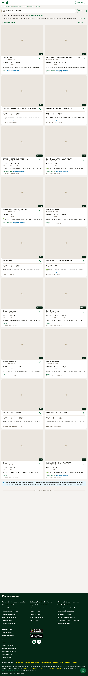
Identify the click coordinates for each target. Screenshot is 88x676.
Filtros (81, 11)
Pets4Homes (19, 662)
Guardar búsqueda (8, 22)
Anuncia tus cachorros (9, 651)
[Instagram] (39, 642)
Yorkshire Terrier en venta (10, 611)
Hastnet (27, 662)
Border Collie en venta (9, 617)
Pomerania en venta (8, 614)
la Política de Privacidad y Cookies (50, 668)
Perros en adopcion (64, 623)
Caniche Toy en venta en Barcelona (69, 620)
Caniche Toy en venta (9, 623)
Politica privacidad (8, 636)
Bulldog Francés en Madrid (66, 608)
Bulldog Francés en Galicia (66, 617)
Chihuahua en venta (8, 605)
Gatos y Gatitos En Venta (41, 602)
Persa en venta (34, 620)
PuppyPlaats (35, 662)
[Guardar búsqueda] (83, 670)
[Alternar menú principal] (3, 2)
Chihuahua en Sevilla (64, 614)
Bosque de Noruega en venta (39, 605)
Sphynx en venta (35, 611)
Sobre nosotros (7, 632)
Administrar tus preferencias (11, 670)
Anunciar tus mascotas (9, 648)
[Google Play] (36, 631)
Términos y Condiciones (29, 668)
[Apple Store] (37, 636)
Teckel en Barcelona (64, 605)
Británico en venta (35, 608)
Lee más (82, 18)
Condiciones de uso (8, 645)
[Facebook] (34, 642)
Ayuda (4, 639)
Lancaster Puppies (71, 662)
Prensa (4, 642)
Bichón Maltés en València (66, 611)
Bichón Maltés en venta (9, 608)
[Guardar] (40, 58)
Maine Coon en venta (36, 617)
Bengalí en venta (35, 614)
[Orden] (82, 22)
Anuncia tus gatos (7, 654)
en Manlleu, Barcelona (36, 15)
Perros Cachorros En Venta (13, 602)
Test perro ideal (7, 657)
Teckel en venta (7, 620)
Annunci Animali (58, 662)
